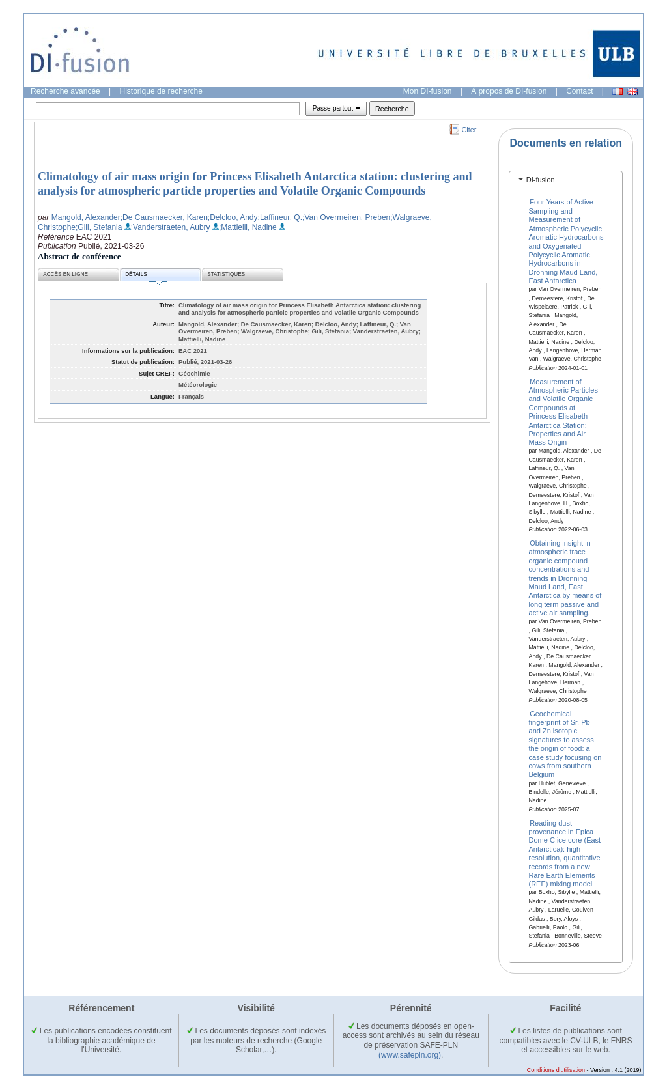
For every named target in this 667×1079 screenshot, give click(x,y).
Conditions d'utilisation (556, 1070)
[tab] (566, 180)
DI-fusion (540, 180)
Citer (469, 129)
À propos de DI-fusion (508, 91)
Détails (146, 276)
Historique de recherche (161, 91)
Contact (579, 91)
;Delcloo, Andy (233, 217)
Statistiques (226, 274)
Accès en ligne (65, 274)
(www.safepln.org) (409, 1054)
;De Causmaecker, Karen (164, 217)
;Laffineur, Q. (280, 217)
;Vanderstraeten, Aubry (170, 227)
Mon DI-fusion (427, 91)
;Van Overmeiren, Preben (346, 217)
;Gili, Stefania (99, 227)
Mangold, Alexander (86, 217)
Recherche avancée (65, 91)
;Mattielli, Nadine (248, 227)
